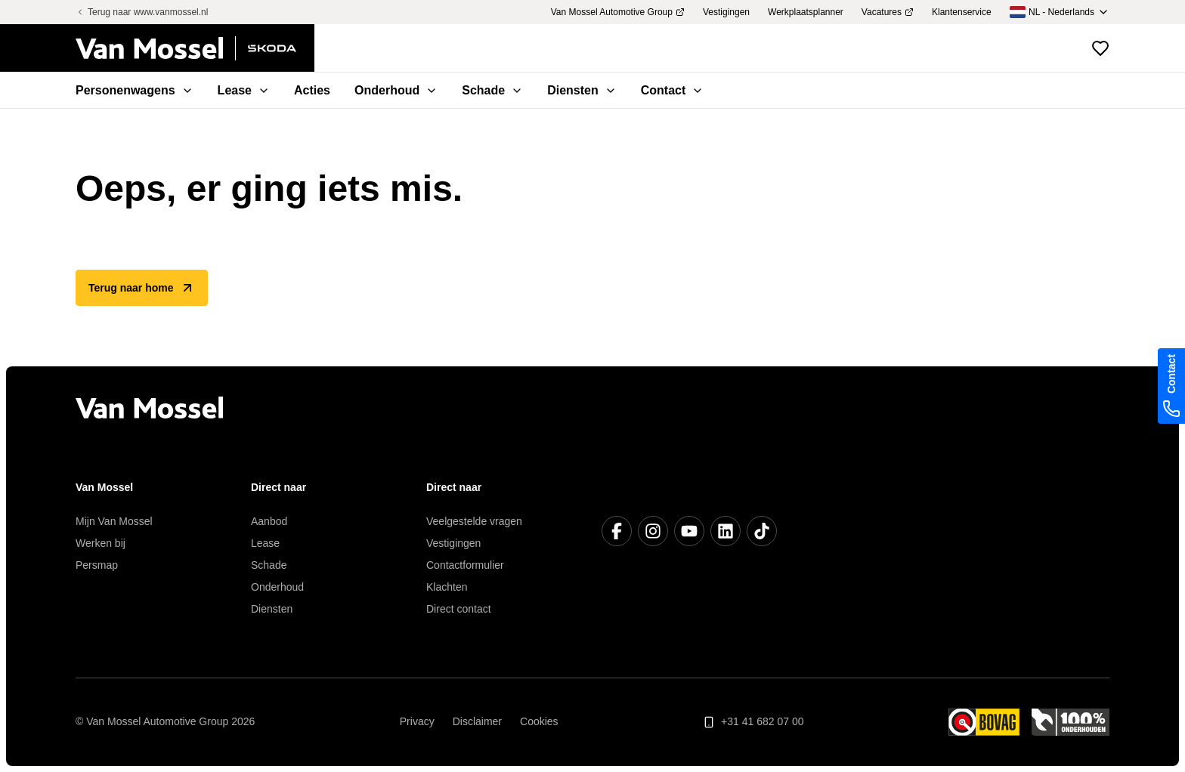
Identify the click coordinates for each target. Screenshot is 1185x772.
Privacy (417, 721)
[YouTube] (689, 531)
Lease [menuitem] (244, 90)
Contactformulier (465, 565)
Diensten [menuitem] (582, 90)
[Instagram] (653, 531)
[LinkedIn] (725, 531)
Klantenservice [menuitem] (962, 12)
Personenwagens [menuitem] (134, 90)
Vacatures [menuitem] (888, 12)
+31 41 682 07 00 (753, 721)
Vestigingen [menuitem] (726, 12)
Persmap (97, 565)
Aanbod (269, 521)
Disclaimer (477, 721)
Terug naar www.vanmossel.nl (142, 12)
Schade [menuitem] (492, 90)
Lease (265, 543)
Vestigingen (453, 543)
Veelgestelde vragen (474, 521)
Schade (268, 565)
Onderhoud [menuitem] (396, 90)
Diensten (271, 609)
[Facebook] (617, 531)
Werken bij (100, 543)
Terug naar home (141, 287)
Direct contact (458, 609)
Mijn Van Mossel (114, 521)
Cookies (539, 721)
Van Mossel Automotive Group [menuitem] (618, 12)
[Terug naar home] (195, 48)
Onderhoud (277, 587)
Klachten (446, 587)
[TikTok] (762, 531)
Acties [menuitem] (312, 90)
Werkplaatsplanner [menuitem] (805, 12)
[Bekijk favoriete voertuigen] (1100, 48)
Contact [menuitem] (672, 90)
